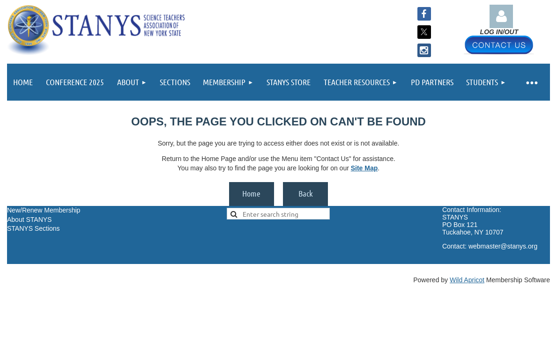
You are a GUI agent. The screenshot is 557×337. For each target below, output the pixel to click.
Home (251, 193)
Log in (501, 16)
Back (305, 193)
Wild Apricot (467, 280)
